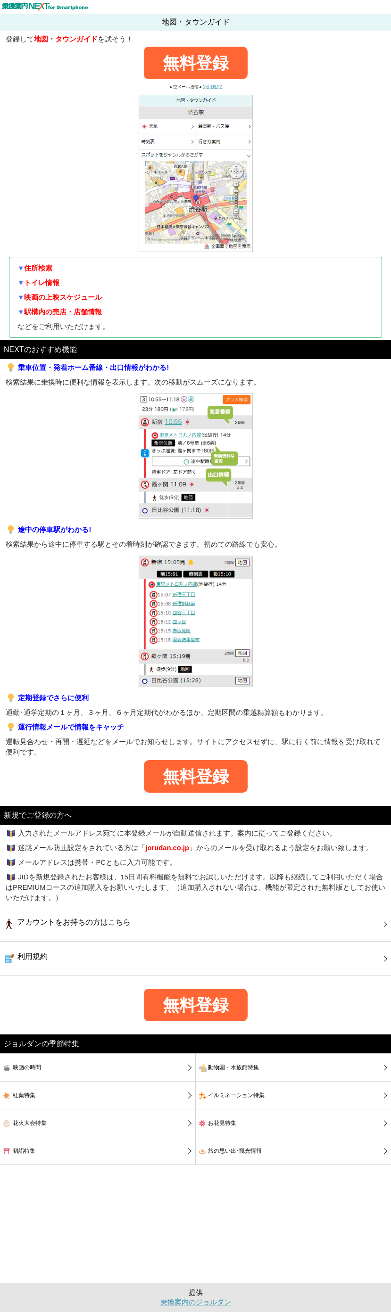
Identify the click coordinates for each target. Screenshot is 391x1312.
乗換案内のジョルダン (195, 1302)
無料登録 (196, 63)
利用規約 (212, 86)
